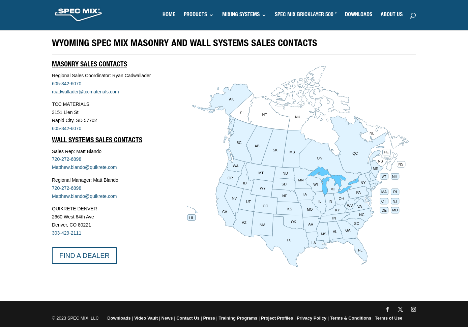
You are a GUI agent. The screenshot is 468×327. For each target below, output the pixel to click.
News (167, 318)
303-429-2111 (66, 233)
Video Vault (146, 318)
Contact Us (188, 318)
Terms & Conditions (351, 318)
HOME (169, 15)
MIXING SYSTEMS (241, 15)
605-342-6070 (66, 83)
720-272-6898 (66, 159)
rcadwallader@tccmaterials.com (85, 91)
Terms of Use (388, 318)
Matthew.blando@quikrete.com (84, 167)
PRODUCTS (195, 15)
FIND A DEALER (84, 255)
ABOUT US (392, 15)
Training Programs (238, 318)
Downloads (118, 318)
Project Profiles (277, 318)
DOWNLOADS (358, 15)
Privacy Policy (311, 318)
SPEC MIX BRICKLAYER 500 (306, 15)
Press (209, 318)
